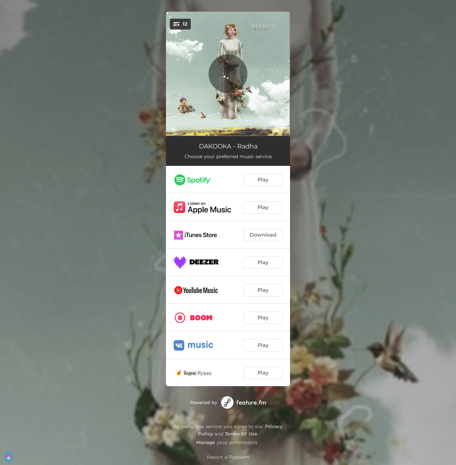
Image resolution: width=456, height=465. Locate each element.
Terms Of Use (241, 434)
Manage (205, 442)
